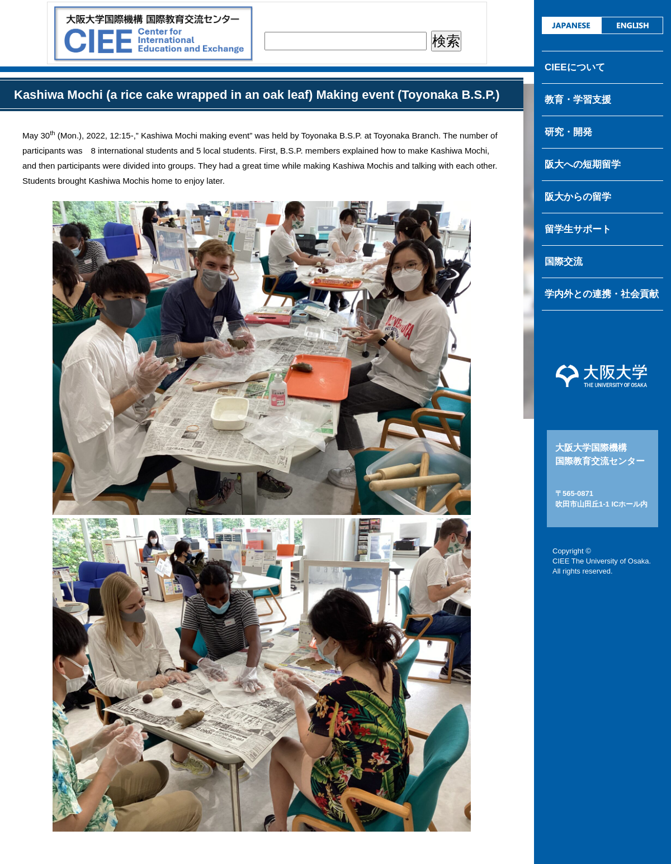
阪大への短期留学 (583, 164)
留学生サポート (578, 229)
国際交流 (564, 261)
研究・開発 (568, 132)
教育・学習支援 (578, 99)
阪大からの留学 (578, 197)
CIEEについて (575, 67)
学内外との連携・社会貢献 (602, 294)
